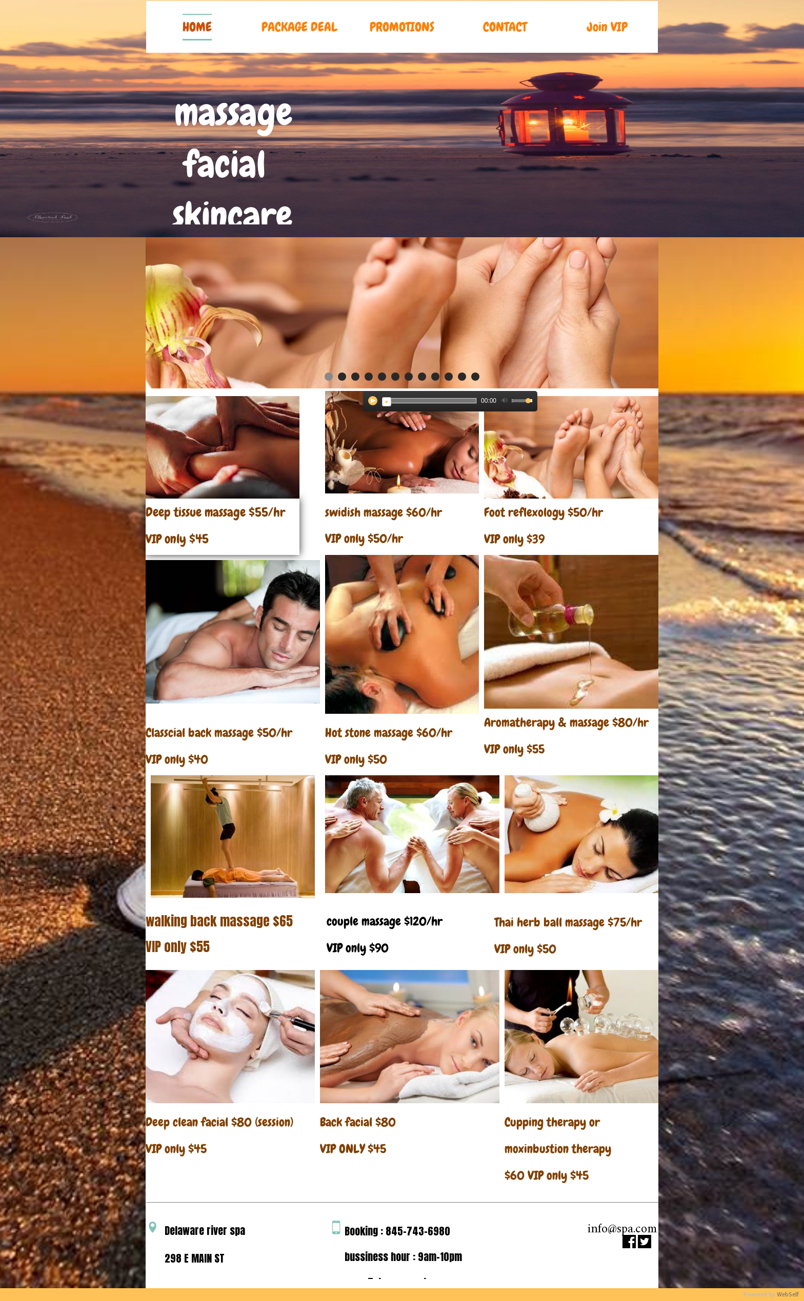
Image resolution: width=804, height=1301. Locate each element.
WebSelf (788, 1294)
